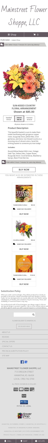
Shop (12, 34)
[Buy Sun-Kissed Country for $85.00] (24, 169)
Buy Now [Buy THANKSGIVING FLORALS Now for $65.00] (24, 214)
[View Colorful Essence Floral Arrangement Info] (24, 228)
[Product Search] (24, 314)
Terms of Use (39, 435)
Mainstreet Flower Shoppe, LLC (24, 16)
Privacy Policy (9, 435)
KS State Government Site (33, 431)
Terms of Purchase (24, 435)
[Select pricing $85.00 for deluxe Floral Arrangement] (19, 119)
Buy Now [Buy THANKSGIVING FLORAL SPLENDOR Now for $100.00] (24, 284)
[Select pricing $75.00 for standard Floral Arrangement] (8, 119)
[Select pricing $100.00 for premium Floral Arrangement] (29, 119)
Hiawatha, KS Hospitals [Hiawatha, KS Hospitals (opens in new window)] (35, 424)
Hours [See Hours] (40, 441)
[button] (24, 402)
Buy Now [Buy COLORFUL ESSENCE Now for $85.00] (24, 249)
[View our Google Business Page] (25, 363)
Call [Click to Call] (8, 441)
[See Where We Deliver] (24, 326)
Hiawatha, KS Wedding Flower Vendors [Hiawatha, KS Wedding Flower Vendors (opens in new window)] (24, 428)
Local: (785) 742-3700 (24, 379)
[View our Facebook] (22, 363)
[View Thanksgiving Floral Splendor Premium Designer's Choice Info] (24, 263)
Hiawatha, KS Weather (12, 431)
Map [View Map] (24, 441)
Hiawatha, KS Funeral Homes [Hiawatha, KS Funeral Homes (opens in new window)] (13, 424)
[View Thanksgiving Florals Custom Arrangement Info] (24, 193)
